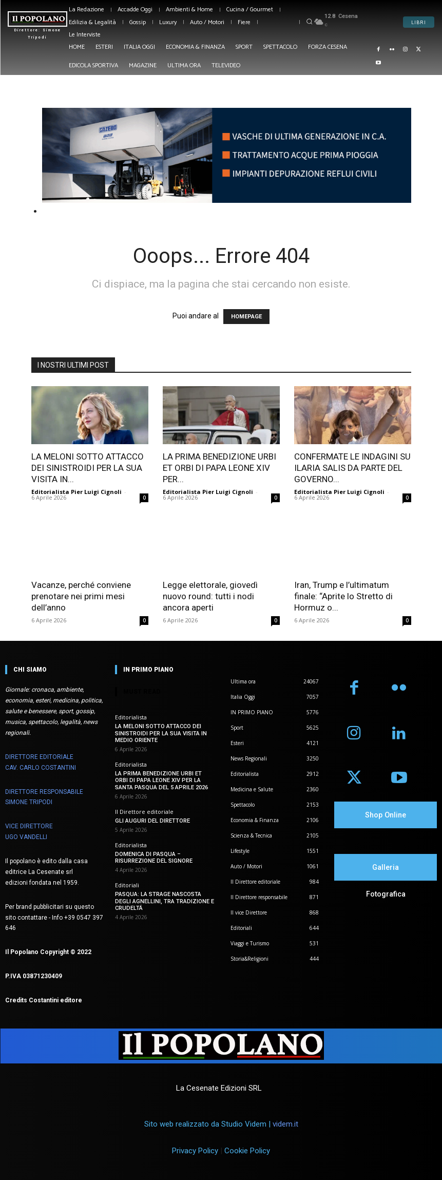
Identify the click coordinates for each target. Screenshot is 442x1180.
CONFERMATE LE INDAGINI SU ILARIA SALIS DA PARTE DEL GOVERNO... (352, 467)
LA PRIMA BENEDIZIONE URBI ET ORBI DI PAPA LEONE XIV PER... (219, 467)
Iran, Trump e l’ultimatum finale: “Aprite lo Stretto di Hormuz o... (343, 596)
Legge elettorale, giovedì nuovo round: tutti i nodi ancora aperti (210, 596)
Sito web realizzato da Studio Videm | (221, 1124)
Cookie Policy (247, 1150)
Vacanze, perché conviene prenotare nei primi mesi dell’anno (81, 596)
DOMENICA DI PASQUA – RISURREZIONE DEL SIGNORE (154, 857)
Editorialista (131, 717)
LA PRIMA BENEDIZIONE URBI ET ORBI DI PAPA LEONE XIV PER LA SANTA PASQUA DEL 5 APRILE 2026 (161, 780)
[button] (309, 21)
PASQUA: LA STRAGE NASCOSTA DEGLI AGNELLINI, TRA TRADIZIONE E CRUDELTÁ (164, 901)
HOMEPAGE (246, 316)
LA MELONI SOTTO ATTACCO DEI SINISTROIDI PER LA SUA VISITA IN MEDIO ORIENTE (161, 733)
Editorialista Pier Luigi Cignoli (76, 492)
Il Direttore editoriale (144, 811)
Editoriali (127, 885)
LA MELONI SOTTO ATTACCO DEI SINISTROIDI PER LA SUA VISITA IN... (87, 467)
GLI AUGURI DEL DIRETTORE (152, 820)
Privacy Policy (195, 1150)
